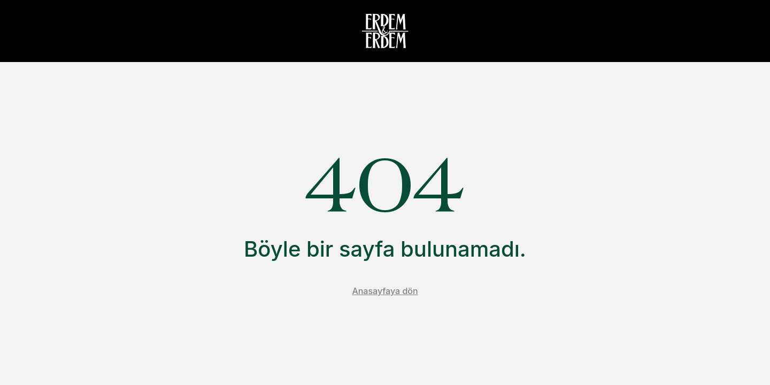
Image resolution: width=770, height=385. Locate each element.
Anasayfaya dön (385, 291)
